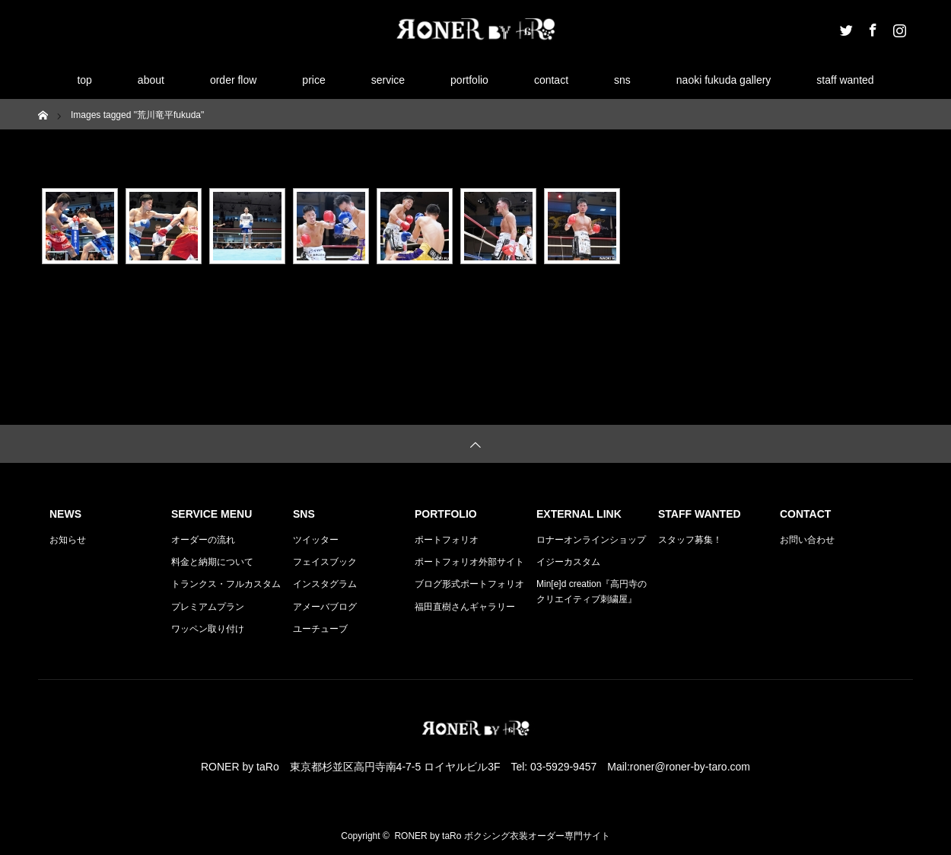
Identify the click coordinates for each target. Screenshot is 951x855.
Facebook (871, 27)
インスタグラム (325, 584)
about (151, 80)
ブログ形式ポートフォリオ (469, 584)
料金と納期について (212, 562)
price (313, 80)
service (388, 80)
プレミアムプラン (207, 606)
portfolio (469, 80)
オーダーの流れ (203, 539)
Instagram (897, 27)
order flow (233, 80)
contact (551, 80)
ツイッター (316, 539)
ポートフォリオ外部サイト (469, 562)
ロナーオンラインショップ (591, 539)
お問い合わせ (807, 539)
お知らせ (67, 539)
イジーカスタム (568, 562)
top (84, 80)
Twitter (844, 27)
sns (622, 80)
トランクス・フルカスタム (226, 584)
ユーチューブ (320, 629)
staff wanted (844, 80)
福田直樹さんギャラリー (465, 606)
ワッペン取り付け (207, 629)
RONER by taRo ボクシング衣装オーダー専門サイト (501, 836)
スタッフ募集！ (690, 539)
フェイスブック (325, 562)
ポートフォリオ (447, 539)
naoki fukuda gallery (723, 80)
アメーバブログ (325, 606)
